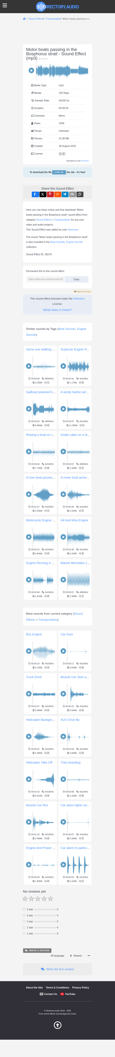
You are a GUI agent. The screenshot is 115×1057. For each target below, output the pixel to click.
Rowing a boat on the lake (44, 434)
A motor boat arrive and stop (80, 477)
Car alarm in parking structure (81, 891)
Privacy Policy (80, 1031)
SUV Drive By (70, 763)
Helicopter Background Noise (46, 763)
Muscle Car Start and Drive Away (83, 720)
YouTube (70, 1037)
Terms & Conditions (57, 1031)
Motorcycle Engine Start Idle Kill (48, 520)
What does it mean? (57, 310)
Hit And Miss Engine (74, 520)
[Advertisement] (57, 622)
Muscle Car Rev (37, 848)
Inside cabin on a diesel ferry (80, 434)
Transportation (62, 219)
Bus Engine (34, 677)
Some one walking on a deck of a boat (52, 349)
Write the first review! (57, 1012)
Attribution (79, 298)
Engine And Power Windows (45, 891)
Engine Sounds (74, 242)
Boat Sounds (57, 242)
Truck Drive (34, 720)
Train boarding (70, 805)
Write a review (37, 994)
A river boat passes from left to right (50, 477)
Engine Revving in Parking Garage (50, 563)
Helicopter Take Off (39, 805)
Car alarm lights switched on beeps (85, 848)
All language (57, 999)
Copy (76, 278)
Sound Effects (44, 219)
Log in (59, 172)
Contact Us (50, 1037)
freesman (85, 161)
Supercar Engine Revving (78, 349)
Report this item (82, 291)
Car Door (67, 677)
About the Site (34, 1031)
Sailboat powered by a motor (46, 392)
